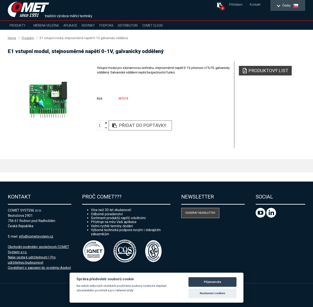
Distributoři (128, 25)
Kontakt (255, 5)
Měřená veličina (46, 25)
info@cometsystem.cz (36, 236)
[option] (48, 99)
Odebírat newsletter (200, 212)
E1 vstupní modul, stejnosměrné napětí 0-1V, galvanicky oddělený (84, 38)
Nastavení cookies (212, 293)
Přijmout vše (212, 282)
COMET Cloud (152, 25)
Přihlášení (235, 5)
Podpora (106, 25)
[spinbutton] (101, 126)
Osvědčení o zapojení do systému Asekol (39, 268)
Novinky (88, 25)
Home (12, 38)
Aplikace (70, 25)
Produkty (17, 25)
